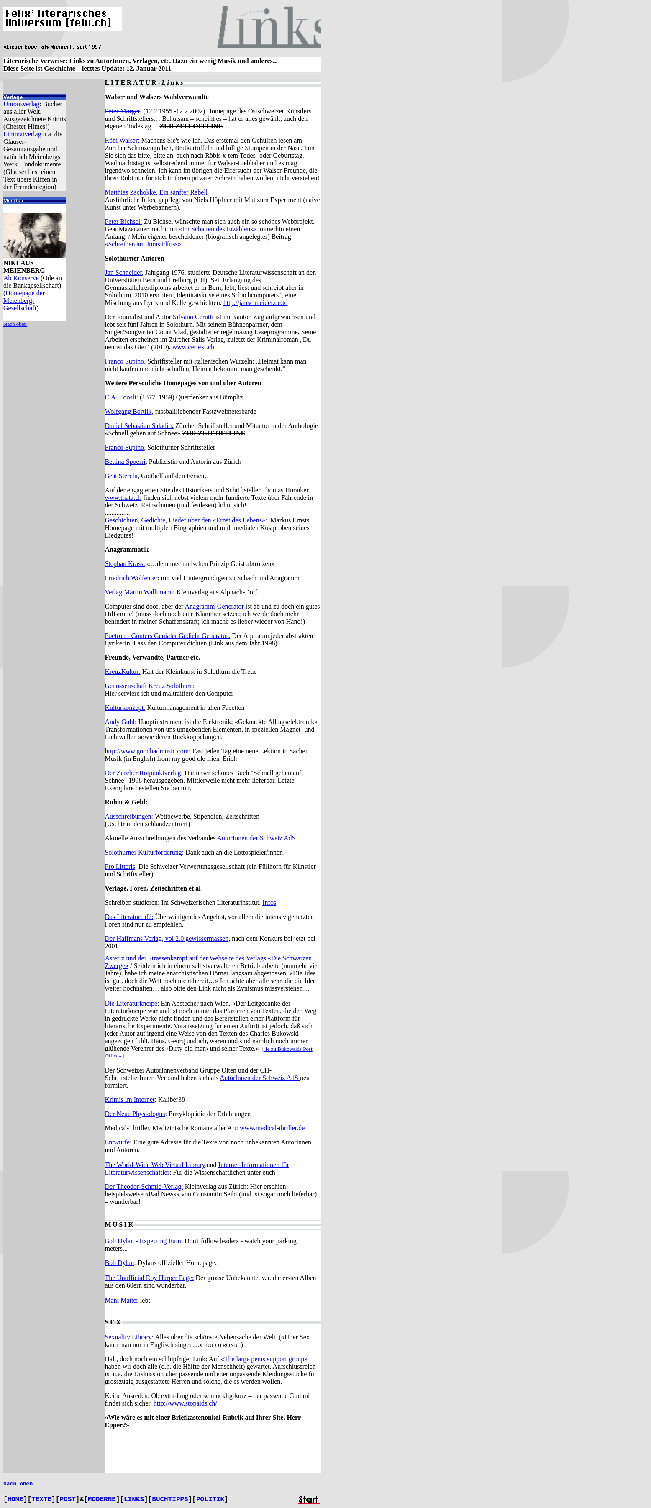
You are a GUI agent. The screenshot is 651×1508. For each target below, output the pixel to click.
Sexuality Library (128, 1337)
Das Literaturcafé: (129, 916)
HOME (15, 1499)
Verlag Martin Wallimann (139, 592)
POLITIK (210, 1499)
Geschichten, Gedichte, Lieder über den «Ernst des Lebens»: (186, 520)
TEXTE (41, 1499)
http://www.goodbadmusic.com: (147, 751)
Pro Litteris (120, 866)
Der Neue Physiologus (135, 1113)
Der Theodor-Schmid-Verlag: (144, 1186)
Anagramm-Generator (214, 606)
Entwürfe (117, 1142)
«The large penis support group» (264, 1358)
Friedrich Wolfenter (131, 577)
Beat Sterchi (121, 475)
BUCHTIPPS (170, 1499)
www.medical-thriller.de (272, 1128)
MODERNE (102, 1499)
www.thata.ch (123, 497)
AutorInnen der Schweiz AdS (256, 838)
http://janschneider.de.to (255, 302)
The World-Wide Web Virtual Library (155, 1164)
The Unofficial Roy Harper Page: (149, 1277)
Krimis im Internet (129, 1099)
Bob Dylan (119, 1262)
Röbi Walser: (122, 140)
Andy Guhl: (120, 721)
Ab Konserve (22, 278)
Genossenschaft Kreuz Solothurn (149, 685)
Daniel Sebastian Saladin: (139, 425)
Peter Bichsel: (123, 221)
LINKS (134, 1499)
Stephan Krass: (125, 563)
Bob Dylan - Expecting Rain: (144, 1240)
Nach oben (15, 324)
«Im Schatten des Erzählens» (217, 229)
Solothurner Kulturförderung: (144, 852)
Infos (269, 902)
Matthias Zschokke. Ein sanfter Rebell (156, 192)
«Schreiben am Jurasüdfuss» (143, 244)
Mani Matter (121, 1300)
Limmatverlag (22, 134)
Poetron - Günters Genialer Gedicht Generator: (167, 635)
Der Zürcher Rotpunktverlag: (144, 772)
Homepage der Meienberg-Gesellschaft (24, 300)
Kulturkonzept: (125, 707)
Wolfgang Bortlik (128, 411)
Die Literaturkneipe (131, 1003)
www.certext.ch (193, 347)
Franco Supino (124, 361)
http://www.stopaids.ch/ (185, 1403)
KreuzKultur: (122, 671)
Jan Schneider (123, 272)
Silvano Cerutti (193, 316)
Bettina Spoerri (125, 461)
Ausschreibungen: (129, 816)
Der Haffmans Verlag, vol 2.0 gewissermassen (166, 938)
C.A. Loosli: (121, 397)
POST (67, 1499)
